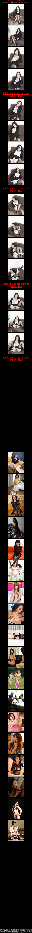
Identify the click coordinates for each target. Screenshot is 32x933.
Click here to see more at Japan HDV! (16, 94)
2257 (22, 932)
